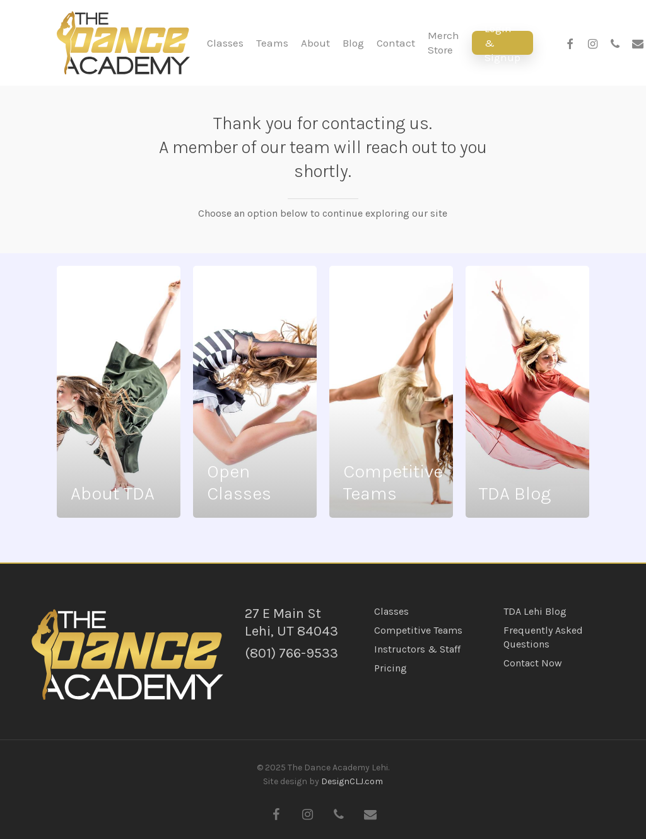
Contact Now (532, 663)
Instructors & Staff (417, 649)
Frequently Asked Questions (543, 637)
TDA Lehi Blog (535, 611)
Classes (391, 611)
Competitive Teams (418, 630)
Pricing (390, 668)
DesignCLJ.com (352, 781)
